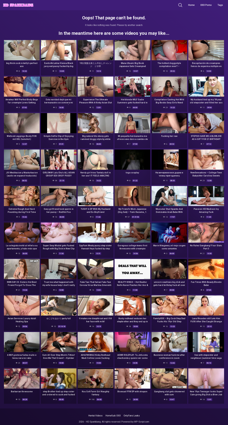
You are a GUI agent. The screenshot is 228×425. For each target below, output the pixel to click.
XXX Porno (206, 5)
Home (191, 5)
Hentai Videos (95, 415)
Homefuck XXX (113, 415)
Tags (220, 5)
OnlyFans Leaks (132, 415)
